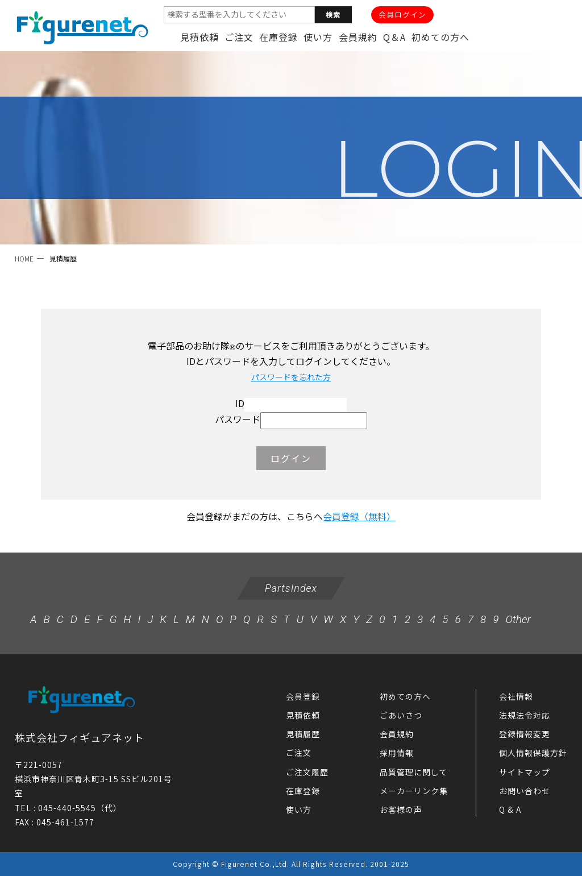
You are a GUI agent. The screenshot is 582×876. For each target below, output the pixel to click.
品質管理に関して (414, 772)
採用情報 (397, 752)
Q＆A (394, 37)
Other (517, 619)
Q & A (510, 809)
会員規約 (358, 37)
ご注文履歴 (307, 772)
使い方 (318, 37)
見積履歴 (303, 734)
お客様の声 (401, 809)
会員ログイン (402, 14)
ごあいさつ (401, 715)
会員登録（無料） (359, 516)
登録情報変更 (524, 734)
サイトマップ (524, 772)
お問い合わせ (524, 790)
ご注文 (239, 37)
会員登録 (303, 696)
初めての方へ (440, 37)
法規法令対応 (524, 715)
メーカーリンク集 (414, 790)
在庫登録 (278, 37)
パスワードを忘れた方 (291, 377)
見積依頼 (199, 37)
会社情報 (516, 696)
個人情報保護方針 (533, 752)
